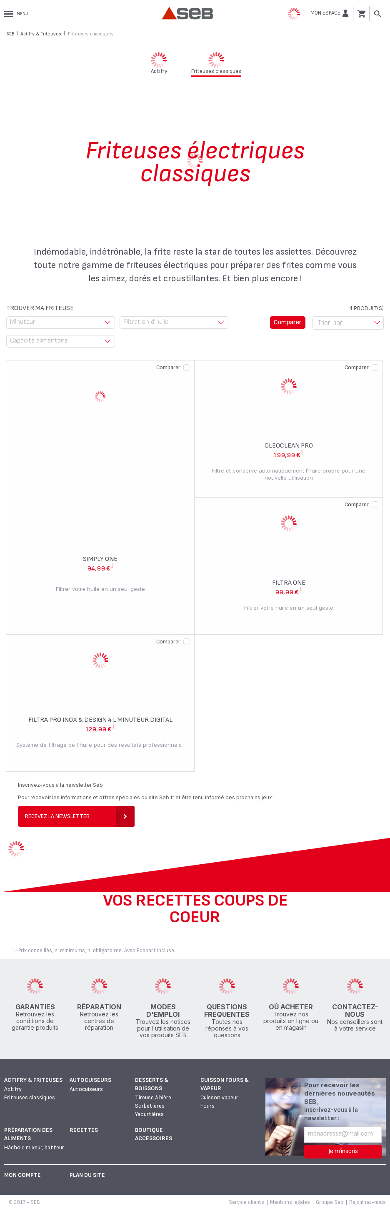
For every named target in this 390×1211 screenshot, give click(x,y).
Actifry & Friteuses (33, 1079)
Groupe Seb (329, 1202)
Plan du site (87, 1174)
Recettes (84, 1129)
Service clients (246, 1202)
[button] (329, 13)
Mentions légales (290, 1202)
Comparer (168, 367)
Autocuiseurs (90, 1079)
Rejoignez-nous (367, 1202)
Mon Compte (22, 1174)
